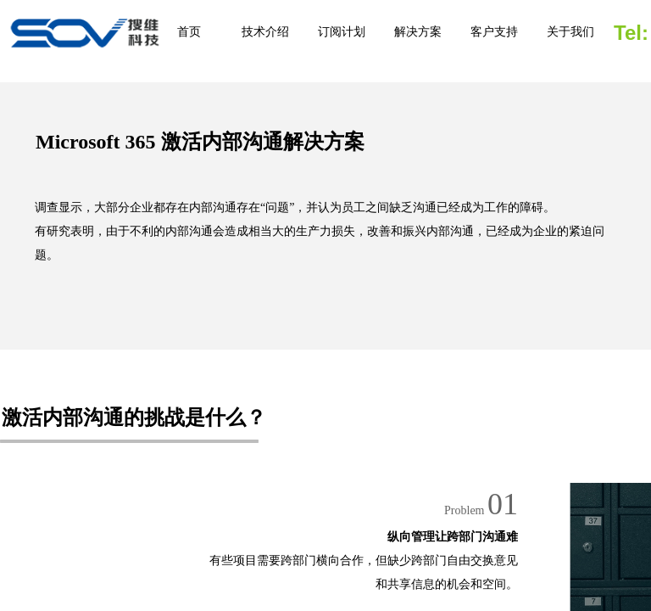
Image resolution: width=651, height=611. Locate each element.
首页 (189, 31)
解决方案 (418, 31)
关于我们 (570, 31)
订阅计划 (341, 31)
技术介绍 (265, 31)
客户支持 (494, 31)
